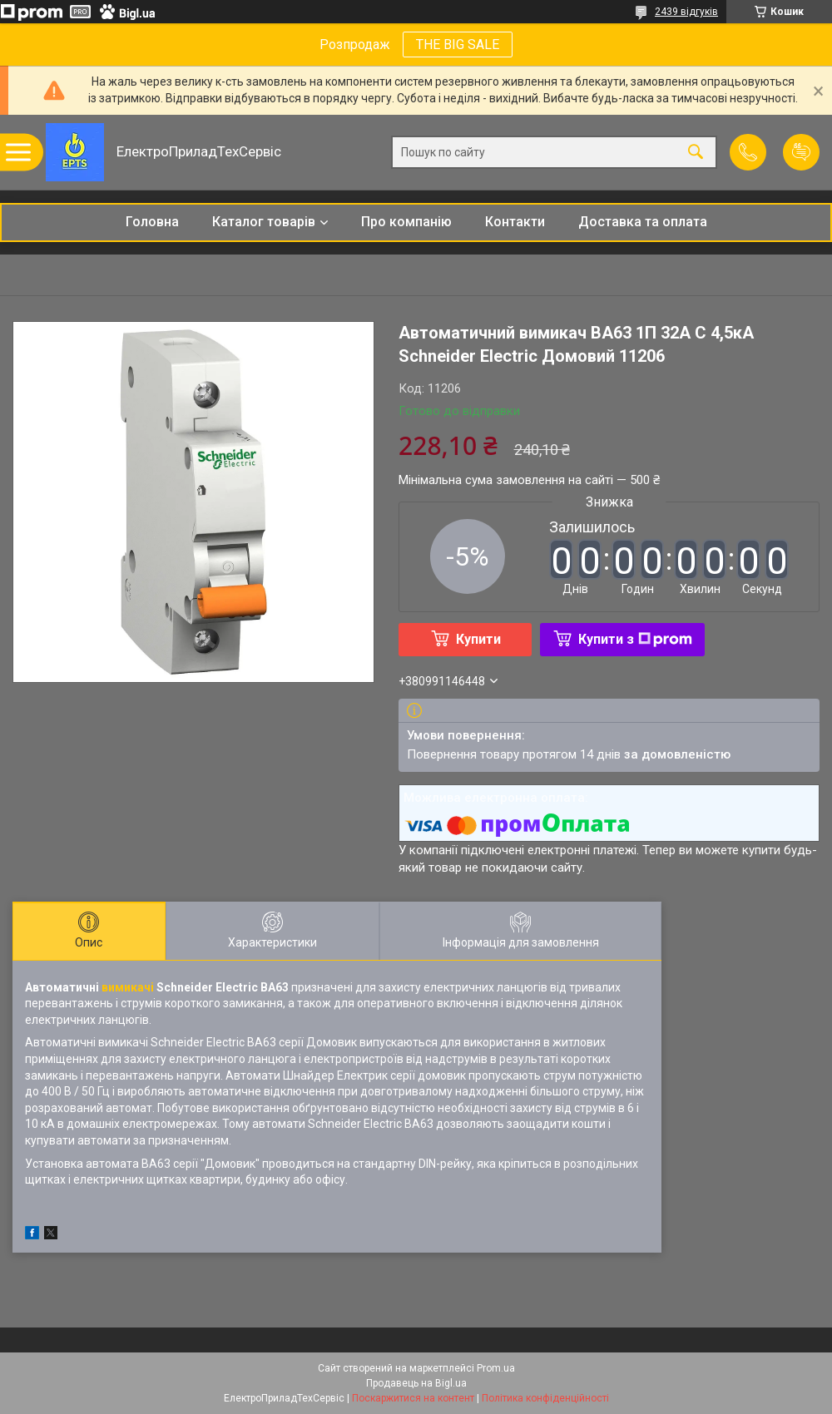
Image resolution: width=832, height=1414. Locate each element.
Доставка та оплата (642, 222)
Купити (478, 639)
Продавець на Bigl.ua (416, 1383)
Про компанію (406, 222)
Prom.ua (496, 1368)
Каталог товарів (263, 222)
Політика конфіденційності (545, 1398)
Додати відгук (801, 152)
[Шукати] (696, 152)
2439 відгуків (686, 11)
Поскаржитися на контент (413, 1398)
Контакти (515, 222)
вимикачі (128, 987)
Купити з (635, 639)
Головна (152, 222)
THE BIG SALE (457, 44)
